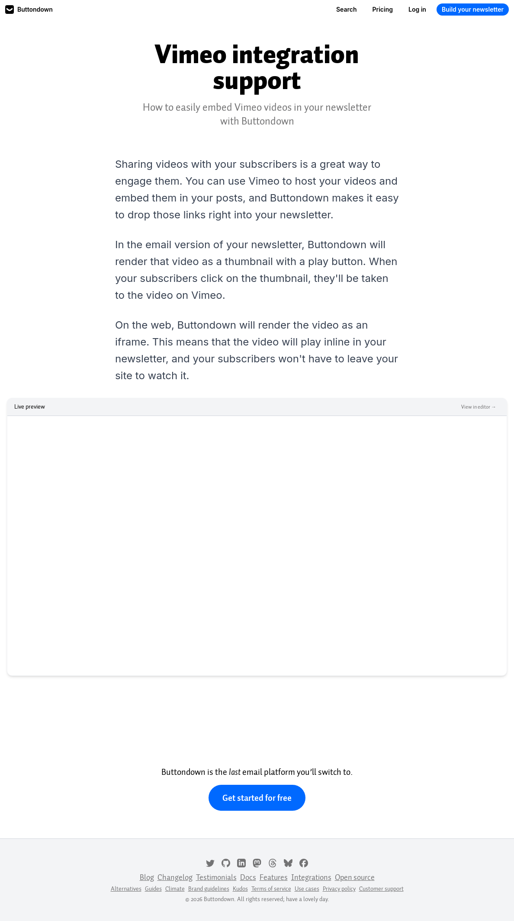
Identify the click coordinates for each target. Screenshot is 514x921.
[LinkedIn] (241, 862)
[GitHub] (226, 862)
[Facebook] (303, 862)
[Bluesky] (288, 862)
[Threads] (272, 862)
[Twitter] (210, 862)
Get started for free (257, 797)
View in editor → (478, 407)
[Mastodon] (257, 862)
